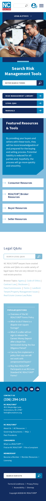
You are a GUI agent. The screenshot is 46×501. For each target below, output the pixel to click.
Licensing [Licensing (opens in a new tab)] (8, 460)
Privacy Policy (32, 484)
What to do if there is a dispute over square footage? (21, 329)
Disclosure (23, 288)
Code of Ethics (33, 285)
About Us (7, 428)
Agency (21, 285)
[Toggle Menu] (41, 5)
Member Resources (30, 457)
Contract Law (10, 288)
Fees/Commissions (12, 292)
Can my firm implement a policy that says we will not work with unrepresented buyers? (22, 361)
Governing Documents (13, 431)
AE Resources (19, 428)
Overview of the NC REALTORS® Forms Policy (22, 320)
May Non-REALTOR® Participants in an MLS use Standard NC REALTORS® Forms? (22, 375)
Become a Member (11, 457)
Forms (27, 292)
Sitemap (30, 487)
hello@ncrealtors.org (13, 412)
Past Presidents (10, 435)
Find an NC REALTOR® (13, 447)
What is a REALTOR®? (12, 444)
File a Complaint (31, 447)
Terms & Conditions (16, 484)
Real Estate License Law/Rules (18, 299)
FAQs (27, 431)
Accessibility (19, 487)
